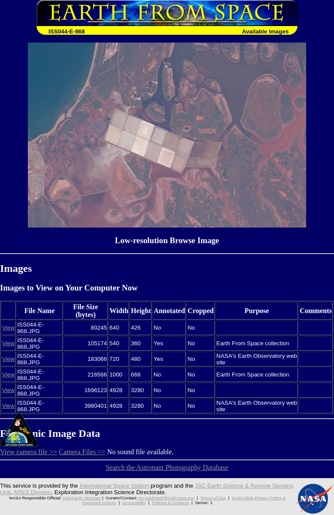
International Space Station (114, 485)
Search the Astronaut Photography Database (167, 467)
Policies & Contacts (170, 502)
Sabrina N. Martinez (82, 497)
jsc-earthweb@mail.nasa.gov (166, 497)
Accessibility (134, 502)
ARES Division (32, 492)
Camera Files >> (82, 452)
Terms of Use (213, 497)
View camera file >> (28, 452)
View (8, 327)
